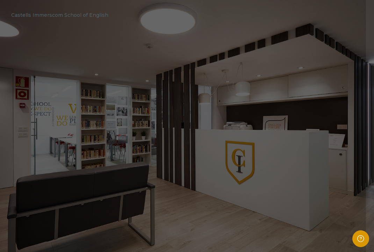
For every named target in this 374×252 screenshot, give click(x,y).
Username (251, 114)
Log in (300, 202)
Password (251, 150)
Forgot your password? (344, 183)
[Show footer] (360, 238)
